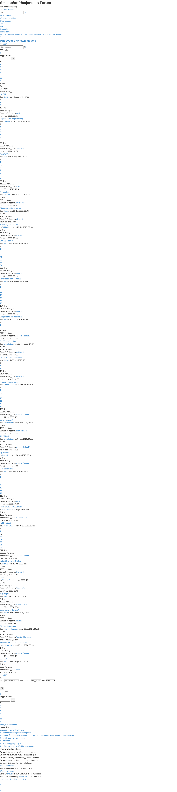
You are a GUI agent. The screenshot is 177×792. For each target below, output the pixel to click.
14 (1, 298)
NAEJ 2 (3, 94)
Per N (18, 235)
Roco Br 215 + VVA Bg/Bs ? (11, 507)
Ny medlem (4, 192)
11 (1, 401)
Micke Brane (9, 526)
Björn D (5, 564)
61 (1, 545)
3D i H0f (3, 659)
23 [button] (1, 78)
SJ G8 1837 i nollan (8, 341)
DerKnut (7, 195)
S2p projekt (4, 594)
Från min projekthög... (9, 382)
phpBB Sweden (25, 777)
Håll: (48, 681)
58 (1, 537)
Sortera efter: (30, 681)
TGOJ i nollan (5, 436)
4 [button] (0, 70)
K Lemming (7, 510)
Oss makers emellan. (8, 469)
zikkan (18, 219)
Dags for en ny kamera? (9, 610)
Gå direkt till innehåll (8, 9)
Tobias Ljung (7, 227)
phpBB (9, 774)
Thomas (6, 121)
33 (1, 263)
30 (1, 254)
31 (1, 257)
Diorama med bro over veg (10, 208)
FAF (5, 596)
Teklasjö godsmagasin (9, 225)
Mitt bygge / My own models (18, 40)
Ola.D (6, 97)
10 (1, 178)
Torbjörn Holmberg (10, 629)
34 (1, 265)
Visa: (9, 681)
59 (1, 539)
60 (1, 542)
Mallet (6, 244)
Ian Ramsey (7, 645)
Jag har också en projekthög (11, 119)
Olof (18, 113)
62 (1, 548)
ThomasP (6, 580)
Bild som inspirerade (8, 626)
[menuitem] (8, 18)
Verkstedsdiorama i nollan (10, 279)
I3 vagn (3, 577)
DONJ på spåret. (6, 241)
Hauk (6, 211)
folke (5, 157)
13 (1, 295)
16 (1, 303)
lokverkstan (8, 344)
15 (1, 301)
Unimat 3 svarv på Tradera (10, 561)
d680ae (19, 352)
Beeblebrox (21, 605)
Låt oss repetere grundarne (11, 358)
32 (1, 260)
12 (1, 292)
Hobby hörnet (5, 523)
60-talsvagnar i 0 (6, 420)
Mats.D (6, 662)
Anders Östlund (22, 336)
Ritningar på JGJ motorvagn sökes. (14, 643)
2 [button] (0, 64)
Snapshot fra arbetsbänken (11, 317)
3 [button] (0, 67)
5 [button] (0, 73)
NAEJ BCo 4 (5, 154)
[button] (0, 53)
